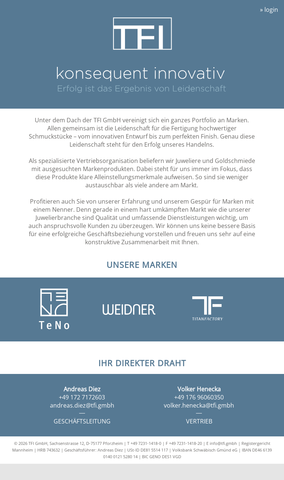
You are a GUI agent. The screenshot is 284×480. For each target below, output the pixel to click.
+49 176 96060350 (199, 397)
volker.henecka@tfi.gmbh (199, 405)
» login (269, 10)
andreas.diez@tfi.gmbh (82, 405)
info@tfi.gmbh (223, 443)
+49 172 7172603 (82, 397)
